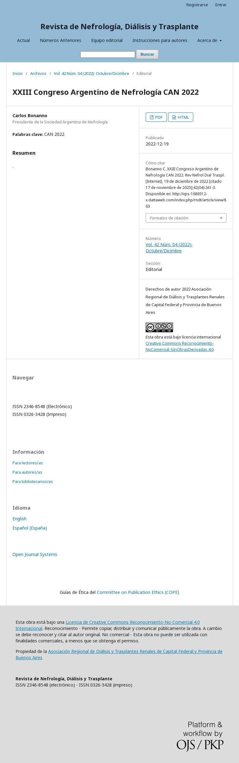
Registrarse (197, 4)
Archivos (38, 73)
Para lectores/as (27, 463)
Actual (23, 40)
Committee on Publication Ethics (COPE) (138, 592)
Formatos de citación (169, 218)
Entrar (221, 4)
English (19, 519)
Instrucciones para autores (160, 40)
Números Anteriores (60, 40)
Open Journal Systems (34, 554)
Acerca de (207, 40)
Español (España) (29, 528)
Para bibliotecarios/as (32, 481)
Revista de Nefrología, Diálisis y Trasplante (119, 26)
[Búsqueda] (107, 54)
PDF (158, 117)
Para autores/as (27, 472)
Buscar (147, 54)
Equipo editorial (107, 40)
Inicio (17, 73)
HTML (183, 117)
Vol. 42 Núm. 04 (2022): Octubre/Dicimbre (91, 73)
